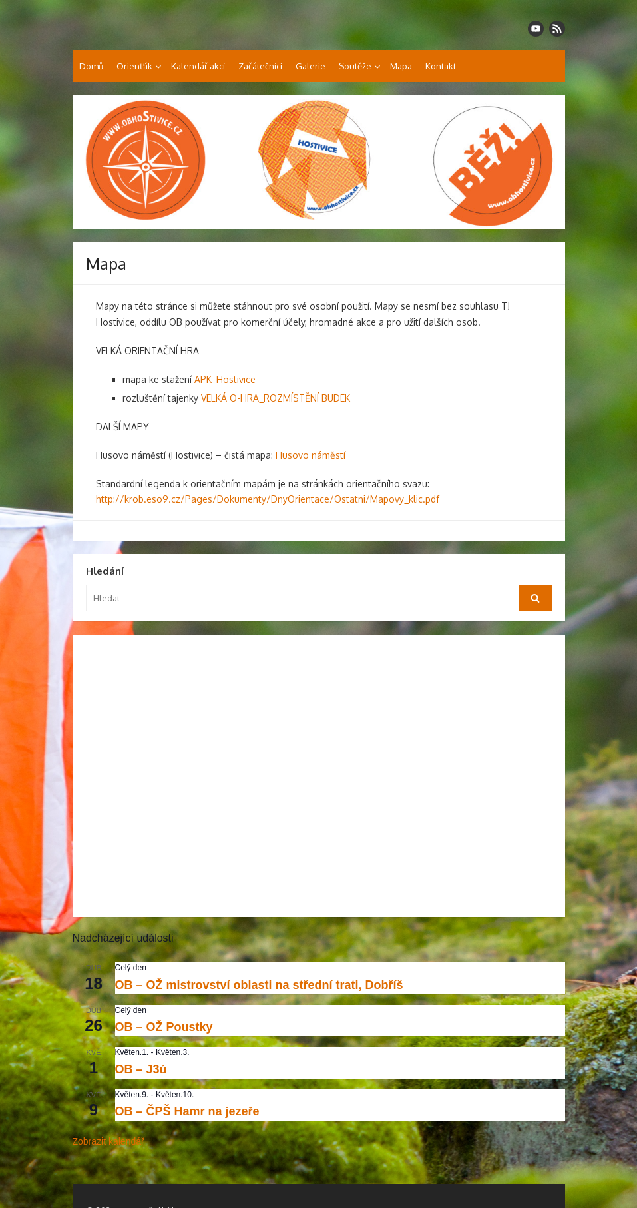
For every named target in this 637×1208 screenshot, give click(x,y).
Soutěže (355, 66)
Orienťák (134, 66)
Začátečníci (260, 66)
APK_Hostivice (225, 379)
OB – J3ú (141, 1069)
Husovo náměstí (310, 455)
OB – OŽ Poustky (164, 1027)
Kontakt (440, 66)
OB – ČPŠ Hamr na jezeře (187, 1111)
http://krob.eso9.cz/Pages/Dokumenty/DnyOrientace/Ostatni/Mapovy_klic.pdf (267, 499)
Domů (91, 66)
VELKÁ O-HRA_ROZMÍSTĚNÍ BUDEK (275, 398)
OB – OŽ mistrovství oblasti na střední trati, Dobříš (259, 985)
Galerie (310, 66)
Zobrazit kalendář (108, 1141)
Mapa (401, 66)
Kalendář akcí (198, 66)
